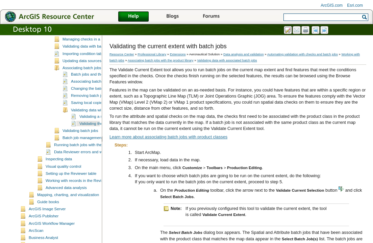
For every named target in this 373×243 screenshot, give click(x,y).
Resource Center (121, 54)
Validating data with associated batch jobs (227, 60)
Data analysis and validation (243, 54)
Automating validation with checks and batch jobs (302, 54)
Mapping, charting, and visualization (68, 216)
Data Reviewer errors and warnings (84, 173)
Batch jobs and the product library (100, 96)
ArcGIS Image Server (47, 230)
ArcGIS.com (332, 5)
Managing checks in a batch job (90, 61)
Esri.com (355, 5)
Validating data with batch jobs (89, 68)
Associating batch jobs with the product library (161, 60)
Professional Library (152, 54)
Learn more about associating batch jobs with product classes (168, 136)
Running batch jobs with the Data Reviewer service (98, 166)
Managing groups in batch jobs (89, 54)
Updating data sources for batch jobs (94, 82)
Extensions (178, 54)
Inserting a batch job (80, 47)
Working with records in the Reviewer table (82, 202)
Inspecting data (59, 181)
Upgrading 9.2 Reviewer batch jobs (93, 39)
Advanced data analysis (66, 209)
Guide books (48, 223)
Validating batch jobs (80, 152)
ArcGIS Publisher (43, 238)
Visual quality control (63, 188)
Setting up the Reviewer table (71, 195)
